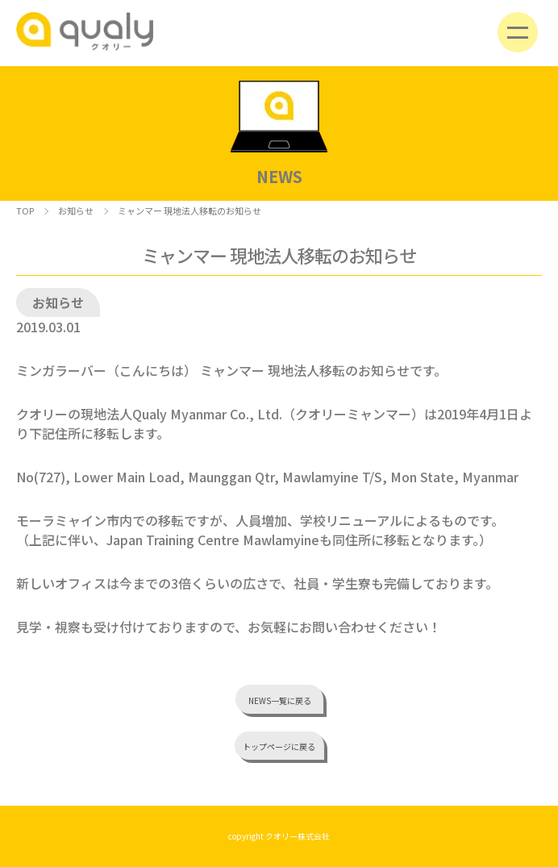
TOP (25, 210)
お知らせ (76, 210)
